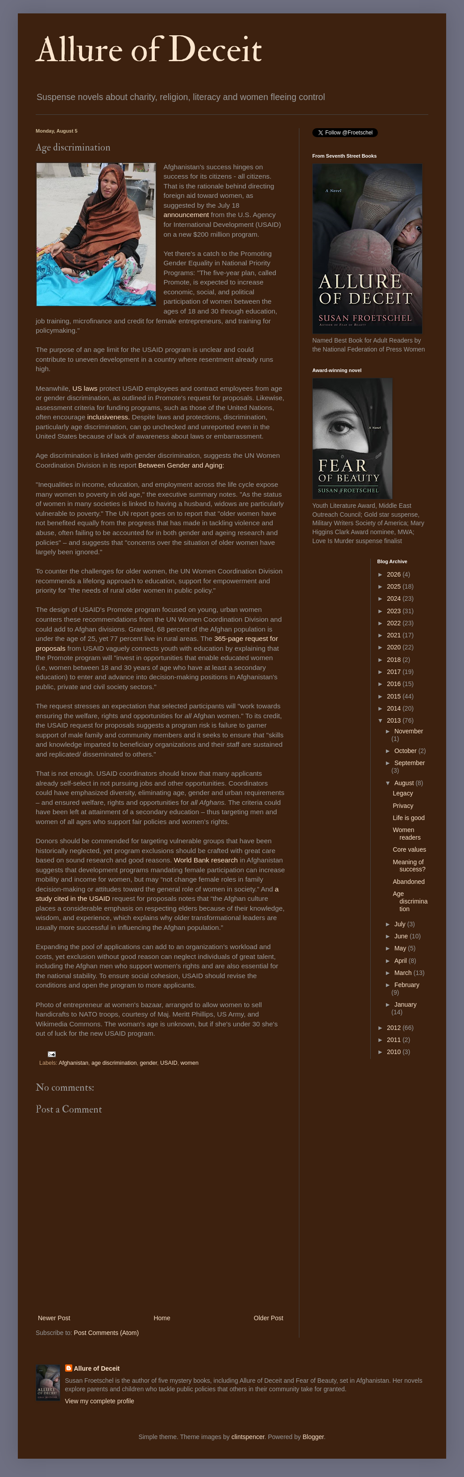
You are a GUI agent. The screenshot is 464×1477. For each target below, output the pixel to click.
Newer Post (54, 1318)
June (402, 936)
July (400, 924)
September (409, 762)
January (405, 1004)
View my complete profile (99, 1401)
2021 (394, 635)
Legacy (403, 793)
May (401, 948)
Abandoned (409, 881)
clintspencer (248, 1436)
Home (161, 1318)
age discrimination (114, 1063)
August (404, 783)
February (406, 984)
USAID (169, 1063)
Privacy (403, 805)
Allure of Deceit (149, 50)
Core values (409, 849)
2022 (394, 623)
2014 (394, 708)
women (190, 1063)
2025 (394, 586)
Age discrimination (410, 901)
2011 (394, 1039)
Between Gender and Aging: (181, 465)
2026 (394, 574)
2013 (394, 720)
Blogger (312, 1436)
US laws (84, 388)
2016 (394, 683)
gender (148, 1063)
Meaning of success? (409, 865)
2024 (394, 598)
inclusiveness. (108, 417)
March (404, 972)
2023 (394, 611)
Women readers (406, 833)
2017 (394, 671)
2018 (394, 659)
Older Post (268, 1318)
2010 (394, 1051)
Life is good (409, 817)
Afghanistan (73, 1063)
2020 (394, 647)
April (401, 960)
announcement (186, 214)
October (406, 750)
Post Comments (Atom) (106, 1332)
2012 (394, 1027)
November (408, 731)
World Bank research (206, 860)
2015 (394, 696)
